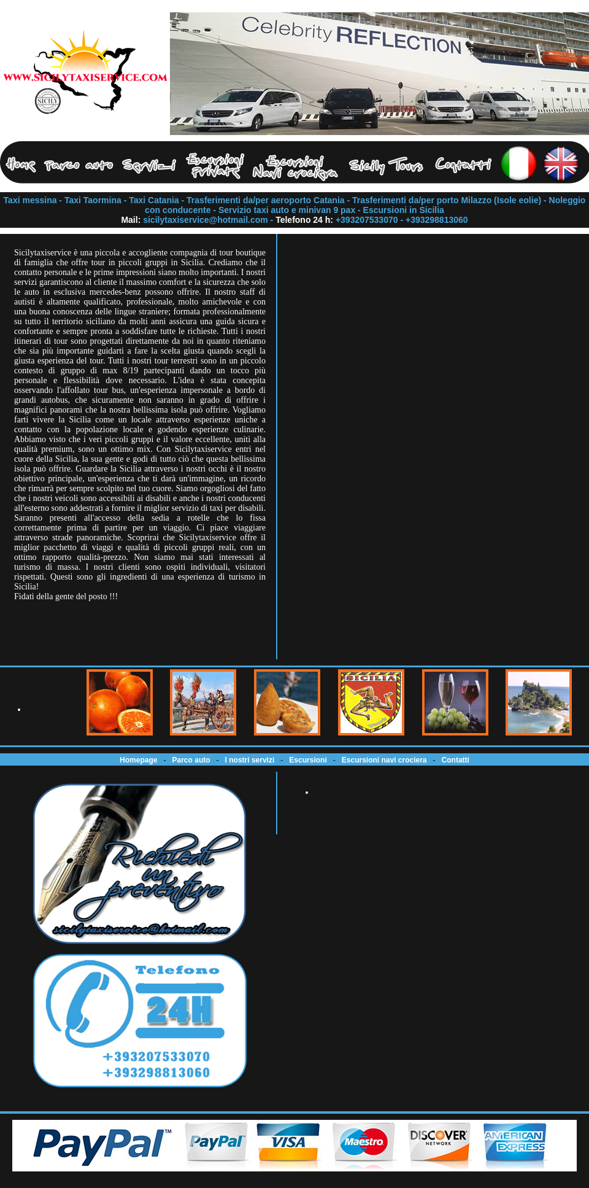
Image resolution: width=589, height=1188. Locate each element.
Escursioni (307, 760)
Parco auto (191, 760)
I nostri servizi (250, 760)
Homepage (138, 760)
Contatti (455, 760)
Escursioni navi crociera (384, 760)
